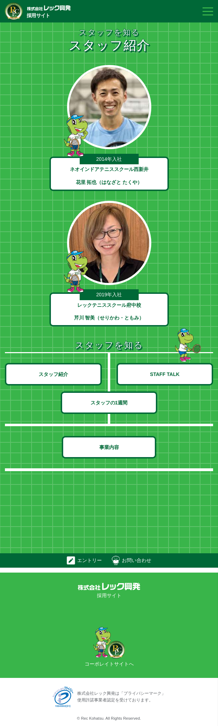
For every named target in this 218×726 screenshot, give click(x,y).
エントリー (89, 560)
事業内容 (109, 447)
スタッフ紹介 (53, 374)
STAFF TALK (164, 374)
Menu (208, 11)
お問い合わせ (136, 560)
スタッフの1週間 (109, 402)
